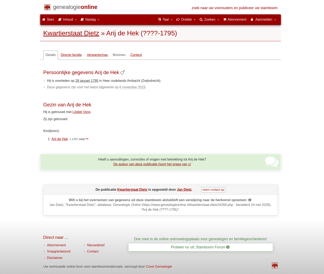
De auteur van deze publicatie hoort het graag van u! (152, 164)
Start (48, 19)
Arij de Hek (60, 139)
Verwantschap (97, 55)
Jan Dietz (184, 189)
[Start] (75, 8)
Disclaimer (55, 258)
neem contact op (213, 189)
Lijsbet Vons (81, 112)
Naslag (90, 19)
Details (51, 55)
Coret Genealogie (159, 266)
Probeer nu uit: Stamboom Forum (200, 247)
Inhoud (67, 19)
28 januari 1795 (86, 80)
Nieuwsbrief (96, 245)
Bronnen (119, 55)
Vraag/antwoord (58, 251)
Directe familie (71, 55)
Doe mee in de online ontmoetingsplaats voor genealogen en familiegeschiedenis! (200, 239)
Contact (93, 251)
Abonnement (56, 245)
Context (136, 55)
